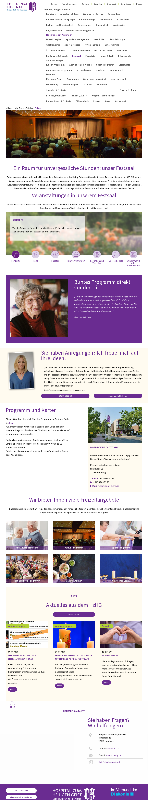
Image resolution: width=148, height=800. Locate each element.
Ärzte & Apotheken (55, 50)
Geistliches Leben (103, 50)
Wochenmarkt (117, 70)
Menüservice (119, 25)
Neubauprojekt (70, 84)
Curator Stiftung (128, 90)
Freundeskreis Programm (59, 70)
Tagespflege (114, 13)
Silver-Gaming (112, 44)
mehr (12, 689)
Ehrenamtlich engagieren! (21, 797)
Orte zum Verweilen (80, 50)
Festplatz (90, 55)
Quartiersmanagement (78, 39)
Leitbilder (87, 84)
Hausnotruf (102, 25)
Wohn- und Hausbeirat (94, 79)
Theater (55, 256)
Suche (54, 4)
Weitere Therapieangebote (80, 30)
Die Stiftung (52, 84)
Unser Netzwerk (118, 79)
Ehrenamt (111, 4)
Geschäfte (99, 39)
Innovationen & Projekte (58, 101)
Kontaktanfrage (69, 4)
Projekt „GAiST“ (79, 95)
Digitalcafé (124, 64)
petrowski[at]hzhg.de (118, 396)
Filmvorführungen (76, 256)
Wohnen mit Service (93, 13)
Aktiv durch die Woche (80, 64)
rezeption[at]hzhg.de (108, 485)
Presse (139, 4)
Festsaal (76, 55)
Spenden (98, 4)
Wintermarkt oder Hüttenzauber (133, 258)
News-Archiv (74, 614)
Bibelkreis (100, 70)
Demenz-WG (106, 19)
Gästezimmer (84, 25)
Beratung (51, 13)
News (107, 101)
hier (11, 422)
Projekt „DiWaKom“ (56, 95)
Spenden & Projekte (56, 90)
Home (10, 108)
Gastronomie (53, 44)
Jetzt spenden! (21, 790)
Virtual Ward (123, 19)
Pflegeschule (124, 55)
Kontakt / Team (54, 79)
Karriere (85, 4)
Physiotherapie (54, 30)
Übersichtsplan (54, 39)
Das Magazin (120, 101)
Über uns (50, 74)
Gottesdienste (83, 70)
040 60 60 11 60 (65, 396)
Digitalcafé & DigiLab (57, 55)
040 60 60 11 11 (114, 748)
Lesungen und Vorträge (97, 257)
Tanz (35, 256)
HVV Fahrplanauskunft (109, 762)
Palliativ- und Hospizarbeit (59, 25)
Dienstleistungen (117, 39)
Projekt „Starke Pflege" (103, 95)
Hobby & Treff (107, 55)
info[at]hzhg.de (113, 755)
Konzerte (15, 256)
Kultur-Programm (55, 64)
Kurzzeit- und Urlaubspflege (60, 19)
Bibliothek (121, 50)
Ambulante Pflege (69, 13)
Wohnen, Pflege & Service (57, 9)
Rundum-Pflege (87, 19)
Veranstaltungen (54, 60)
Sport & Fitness (72, 44)
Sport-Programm (105, 64)
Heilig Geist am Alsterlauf (59, 34)
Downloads (126, 4)
